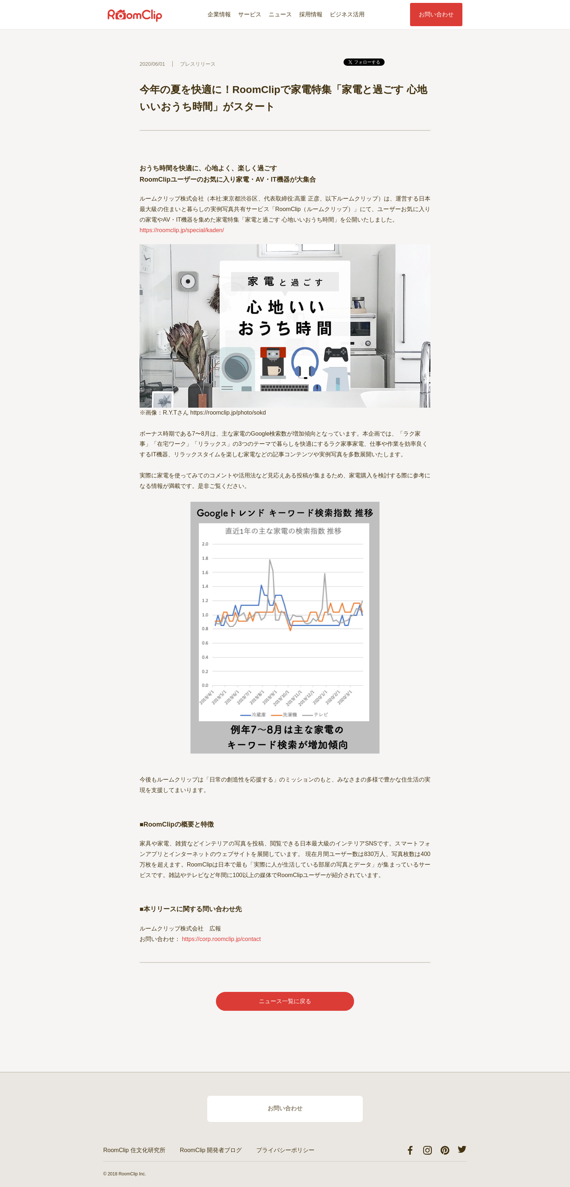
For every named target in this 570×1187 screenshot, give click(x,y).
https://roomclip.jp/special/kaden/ (182, 230)
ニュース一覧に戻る (285, 1001)
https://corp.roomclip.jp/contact (221, 939)
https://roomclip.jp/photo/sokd (228, 412)
